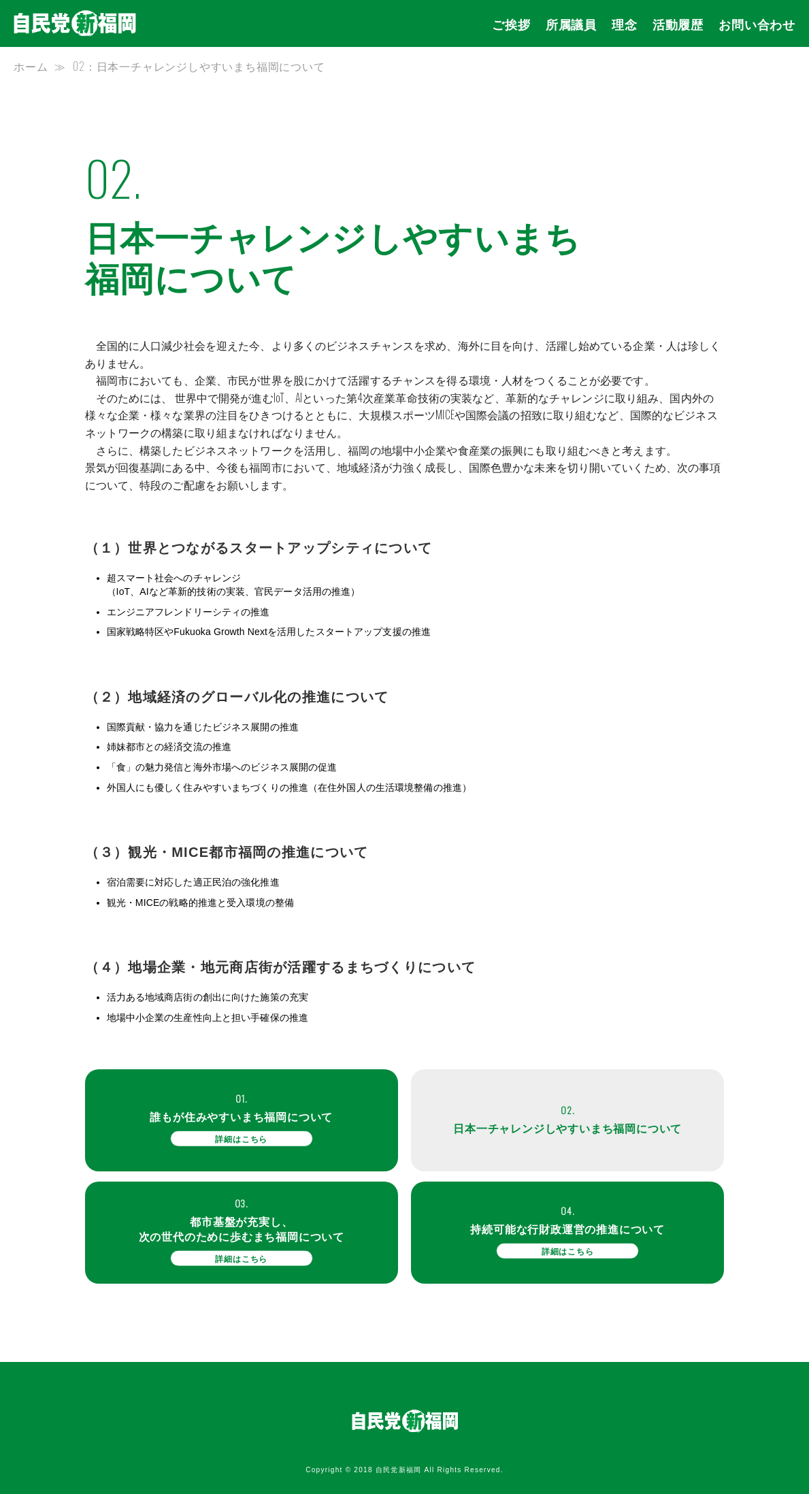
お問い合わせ (757, 24)
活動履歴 (678, 24)
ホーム (31, 66)
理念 (625, 24)
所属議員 (571, 24)
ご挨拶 (511, 24)
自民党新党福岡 (75, 23)
